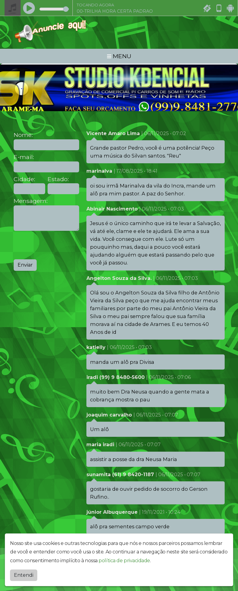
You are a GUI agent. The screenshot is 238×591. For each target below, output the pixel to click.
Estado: (58, 179)
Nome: (23, 135)
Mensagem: (31, 201)
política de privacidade (124, 560)
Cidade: (24, 179)
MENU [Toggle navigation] (119, 56)
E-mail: (24, 157)
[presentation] (60, 245)
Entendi (23, 575)
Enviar (25, 265)
